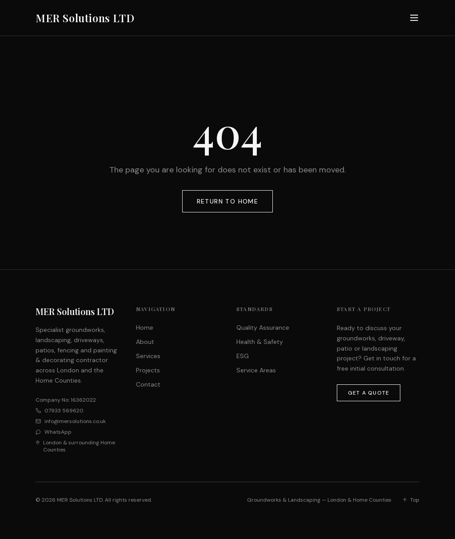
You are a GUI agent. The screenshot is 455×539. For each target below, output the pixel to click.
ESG (242, 356)
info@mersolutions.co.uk (75, 421)
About (145, 342)
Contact (148, 384)
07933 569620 (64, 410)
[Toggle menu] (414, 17)
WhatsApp (58, 431)
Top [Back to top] (410, 499)
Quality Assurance (262, 327)
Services (148, 356)
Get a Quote (368, 392)
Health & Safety (259, 342)
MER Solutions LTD (85, 18)
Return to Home (228, 201)
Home (144, 327)
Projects (148, 370)
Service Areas (256, 370)
